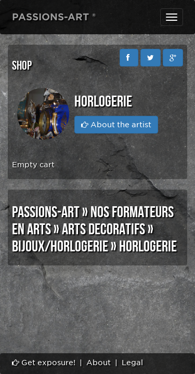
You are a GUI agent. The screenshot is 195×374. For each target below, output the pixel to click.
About (98, 362)
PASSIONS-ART (46, 212)
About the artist (116, 125)
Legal (132, 362)
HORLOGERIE (148, 246)
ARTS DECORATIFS (103, 229)
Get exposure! (43, 362)
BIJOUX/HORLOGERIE (60, 246)
